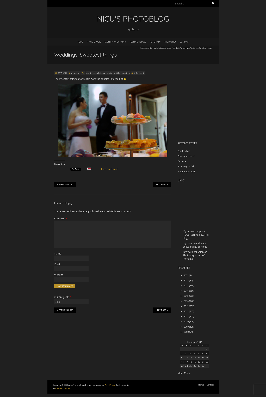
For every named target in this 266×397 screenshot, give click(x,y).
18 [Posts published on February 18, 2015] (190, 361)
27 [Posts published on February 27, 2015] (199, 365)
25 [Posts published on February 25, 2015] (190, 365)
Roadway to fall (186, 166)
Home (80, 41)
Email (57, 264)
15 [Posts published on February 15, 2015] (207, 357)
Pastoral (182, 161)
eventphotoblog (159, 48)
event (148, 48)
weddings (185, 48)
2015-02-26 (62, 73)
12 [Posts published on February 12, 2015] (195, 357)
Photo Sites (170, 41)
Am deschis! (184, 150)
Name (57, 253)
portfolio (176, 48)
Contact (184, 41)
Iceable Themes (62, 388)
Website (58, 274)
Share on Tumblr (110, 169)
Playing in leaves (186, 156)
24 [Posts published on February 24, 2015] (186, 365)
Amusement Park (186, 171)
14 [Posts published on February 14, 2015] (203, 357)
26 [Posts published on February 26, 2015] (195, 365)
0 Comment (139, 73)
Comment (60, 218)
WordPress (110, 385)
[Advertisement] (199, 114)
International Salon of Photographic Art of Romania (195, 255)
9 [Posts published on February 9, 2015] (181, 357)
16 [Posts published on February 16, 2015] (182, 361)
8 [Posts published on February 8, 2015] (206, 353)
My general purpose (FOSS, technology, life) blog (196, 235)
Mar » (187, 373)
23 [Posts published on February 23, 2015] (182, 365)
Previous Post (65, 184)
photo (169, 48)
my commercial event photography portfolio (195, 245)
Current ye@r (62, 297)
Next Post (162, 184)
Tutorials (155, 41)
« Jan (180, 373)
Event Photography (115, 41)
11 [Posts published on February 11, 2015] (190, 357)
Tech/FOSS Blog (138, 41)
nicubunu (75, 73)
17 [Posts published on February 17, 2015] (186, 361)
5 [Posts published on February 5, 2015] (194, 353)
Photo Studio (94, 41)
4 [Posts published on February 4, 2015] (190, 353)
